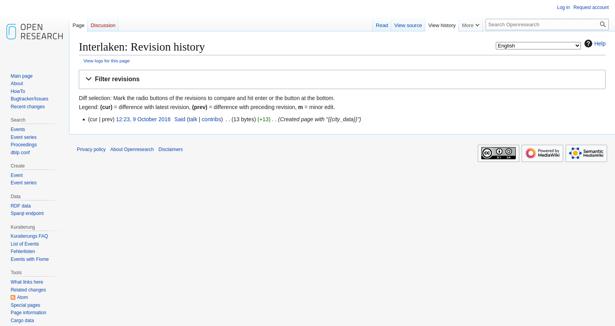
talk (193, 119)
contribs (211, 119)
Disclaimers (170, 149)
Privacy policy (91, 149)
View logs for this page (107, 60)
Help (594, 43)
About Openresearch (132, 149)
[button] (342, 79)
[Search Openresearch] (547, 24)
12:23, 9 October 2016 (143, 119)
